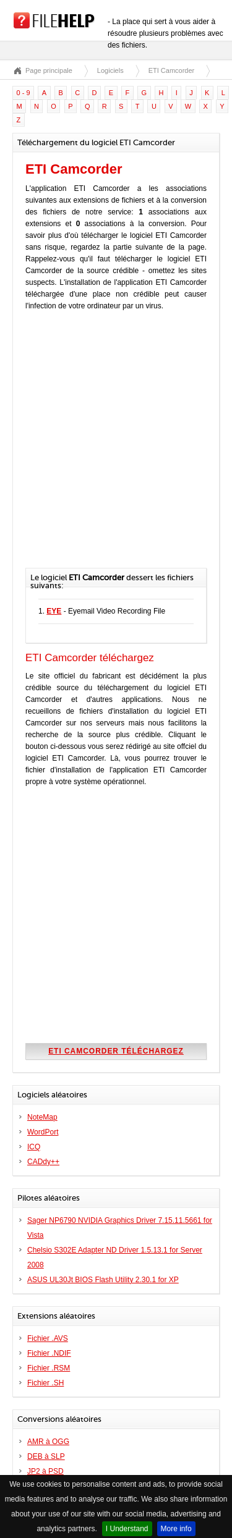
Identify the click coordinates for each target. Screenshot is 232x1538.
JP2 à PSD (45, 1471)
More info (176, 1528)
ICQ (33, 1147)
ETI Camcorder (171, 70)
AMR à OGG (48, 1441)
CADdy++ (43, 1161)
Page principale (48, 70)
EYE (53, 611)
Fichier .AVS (47, 1338)
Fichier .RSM (48, 1368)
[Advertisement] (116, 446)
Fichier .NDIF (49, 1353)
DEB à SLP (46, 1456)
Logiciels (110, 70)
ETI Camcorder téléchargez (116, 1051)
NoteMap (42, 1117)
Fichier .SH (45, 1383)
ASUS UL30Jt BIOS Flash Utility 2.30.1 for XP (103, 1279)
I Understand (127, 1528)
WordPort (42, 1132)
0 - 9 (23, 92)
